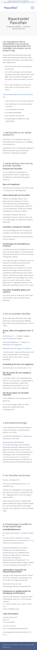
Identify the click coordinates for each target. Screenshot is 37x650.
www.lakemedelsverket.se (12, 457)
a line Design (26, 644)
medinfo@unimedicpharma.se (11, 2)
